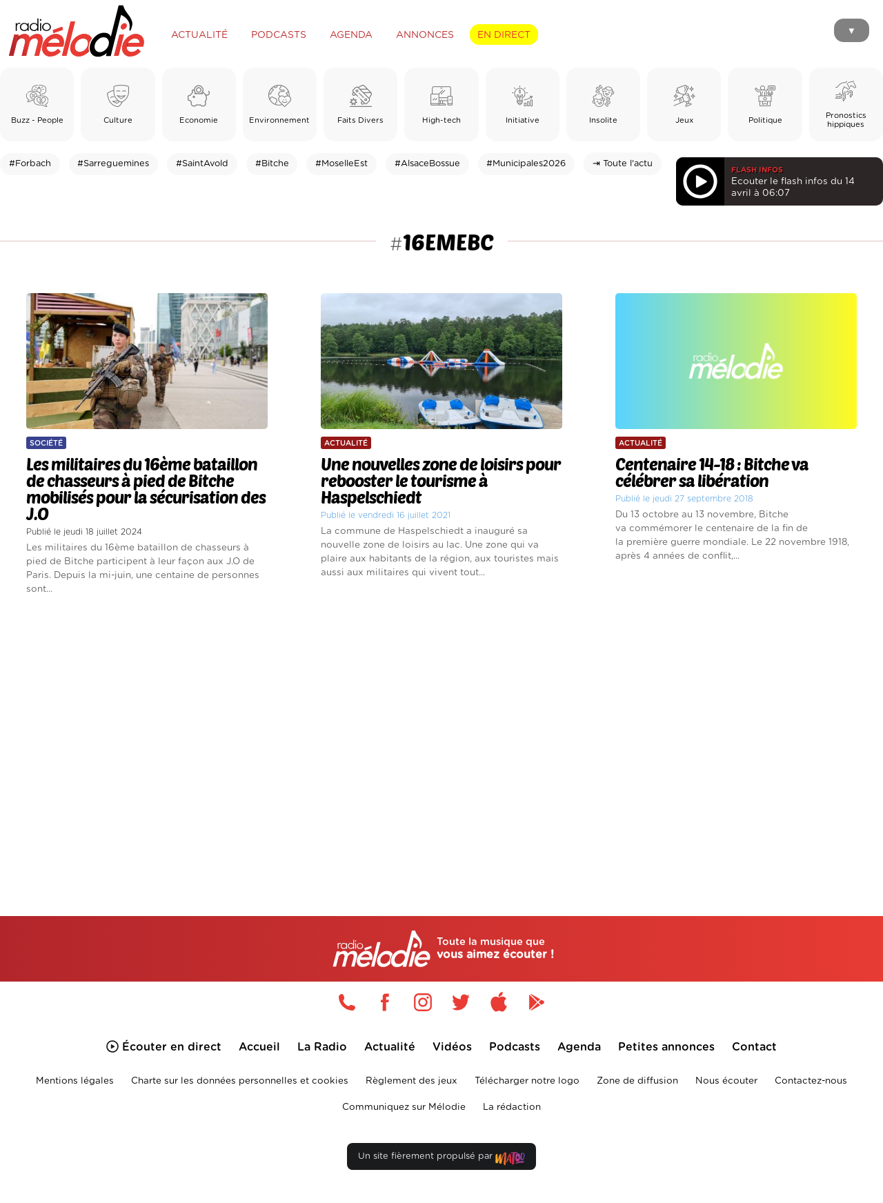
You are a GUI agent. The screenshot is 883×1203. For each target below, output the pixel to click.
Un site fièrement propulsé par (441, 1159)
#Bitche (272, 163)
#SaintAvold (202, 163)
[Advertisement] (441, 739)
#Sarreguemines (113, 163)
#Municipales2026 (526, 163)
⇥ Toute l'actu (623, 163)
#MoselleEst (341, 163)
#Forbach (30, 163)
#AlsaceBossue (427, 163)
